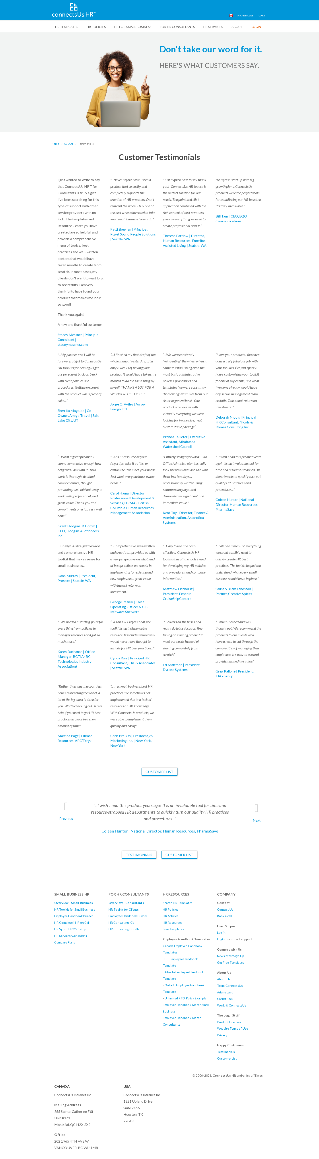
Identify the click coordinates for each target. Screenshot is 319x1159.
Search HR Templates (178, 903)
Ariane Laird (225, 992)
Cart (262, 15)
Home (55, 143)
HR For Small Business (133, 27)
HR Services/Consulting (70, 935)
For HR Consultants (177, 27)
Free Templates (173, 929)
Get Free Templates (230, 962)
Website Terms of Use (232, 1028)
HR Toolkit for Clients (124, 909)
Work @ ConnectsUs (231, 1005)
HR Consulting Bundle (124, 929)
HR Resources (172, 922)
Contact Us (225, 909)
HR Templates (66, 27)
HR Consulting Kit (121, 922)
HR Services (213, 27)
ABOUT (237, 27)
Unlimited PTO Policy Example (185, 998)
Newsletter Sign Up (230, 956)
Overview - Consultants (126, 903)
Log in (221, 932)
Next (257, 820)
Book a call (224, 916)
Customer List (159, 771)
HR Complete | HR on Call (71, 922)
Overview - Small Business (73, 903)
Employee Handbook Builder (73, 916)
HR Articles (245, 15)
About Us (223, 979)
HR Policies (96, 27)
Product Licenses (229, 1022)
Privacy (222, 1035)
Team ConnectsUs (230, 985)
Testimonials (139, 854)
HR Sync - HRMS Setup (70, 929)
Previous (66, 818)
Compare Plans (64, 942)
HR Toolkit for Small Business (74, 909)
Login (221, 939)
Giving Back (225, 999)
